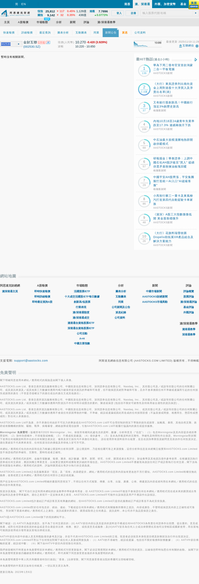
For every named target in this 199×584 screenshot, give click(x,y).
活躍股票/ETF (82, 291)
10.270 (80, 42)
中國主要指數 (82, 343)
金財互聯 (30, 42)
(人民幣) (69, 42)
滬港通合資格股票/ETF (82, 322)
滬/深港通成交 (82, 317)
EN (23, 4)
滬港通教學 (188, 329)
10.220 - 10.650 (85, 46)
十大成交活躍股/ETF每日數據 (82, 296)
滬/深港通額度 (82, 312)
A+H (82, 338)
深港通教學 (188, 334)
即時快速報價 (42, 291)
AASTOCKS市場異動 (155, 301)
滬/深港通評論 (188, 301)
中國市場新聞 (155, 291)
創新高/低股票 (82, 301)
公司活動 (82, 333)
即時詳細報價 (42, 296)
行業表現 (82, 307)
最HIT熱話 (153, 59)
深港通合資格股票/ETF (82, 328)
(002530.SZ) (31, 46)
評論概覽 (188, 291)
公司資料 (121, 317)
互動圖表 (121, 296)
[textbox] (169, 13)
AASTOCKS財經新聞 (155, 296)
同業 (120, 301)
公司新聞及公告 (121, 307)
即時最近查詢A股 (42, 301)
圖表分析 (121, 291)
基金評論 (188, 307)
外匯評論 (188, 312)
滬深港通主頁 (10, 291)
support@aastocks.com (31, 360)
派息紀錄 (121, 312)
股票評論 (188, 296)
